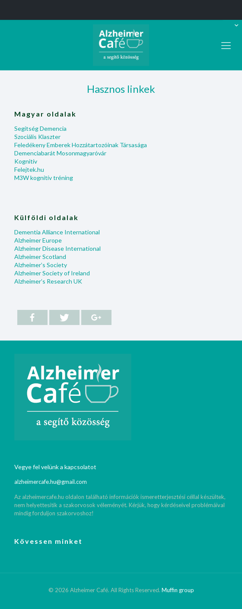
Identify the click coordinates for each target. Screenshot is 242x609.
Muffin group (178, 590)
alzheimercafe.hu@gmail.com (50, 481)
